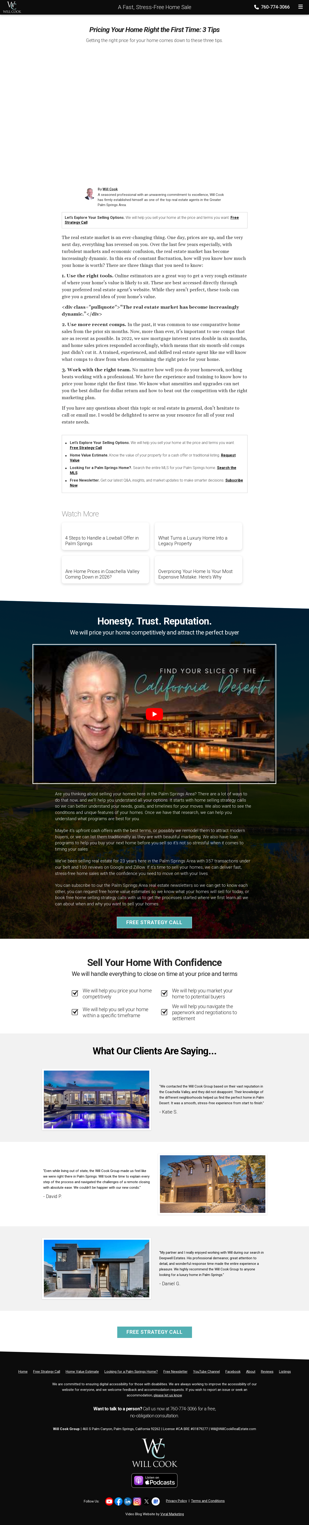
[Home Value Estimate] (82, 1371)
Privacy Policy (176, 1501)
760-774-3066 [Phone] (272, 7)
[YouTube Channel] (206, 1371)
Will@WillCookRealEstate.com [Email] (233, 1429)
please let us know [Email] (168, 1395)
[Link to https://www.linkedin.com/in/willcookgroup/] (128, 1501)
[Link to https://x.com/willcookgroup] (146, 1501)
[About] (250, 1371)
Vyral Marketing (172, 1514)
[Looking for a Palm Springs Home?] (131, 1371)
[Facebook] (233, 1371)
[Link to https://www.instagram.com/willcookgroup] (137, 1501)
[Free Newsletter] (175, 1371)
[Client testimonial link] (96, 1099)
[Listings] (285, 1371)
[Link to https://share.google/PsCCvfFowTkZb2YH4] (156, 1501)
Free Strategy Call (86, 448)
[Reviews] (267, 1371)
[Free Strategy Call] (46, 1371)
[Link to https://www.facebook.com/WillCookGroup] (118, 1501)
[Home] (10, 7)
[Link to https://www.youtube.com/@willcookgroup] (109, 1501)
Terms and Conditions (208, 1501)
